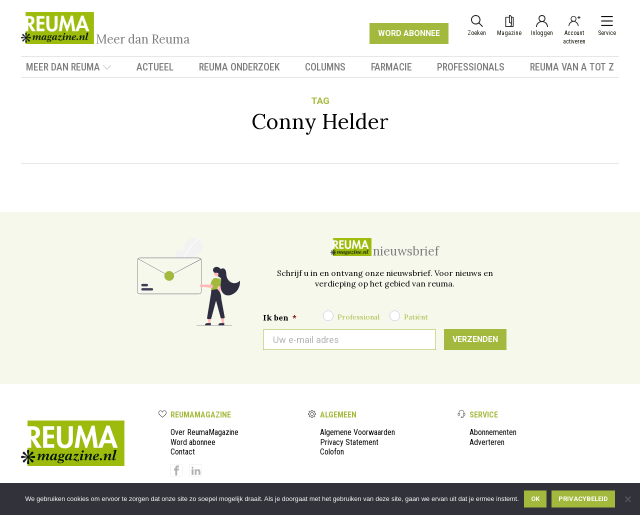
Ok (535, 498)
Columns (325, 67)
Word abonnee (193, 442)
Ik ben (279, 317)
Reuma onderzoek (239, 67)
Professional (359, 317)
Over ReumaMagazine (204, 432)
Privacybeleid (583, 498)
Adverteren (487, 442)
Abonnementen (493, 432)
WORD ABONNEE (409, 33)
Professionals (470, 67)
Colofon (332, 451)
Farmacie (391, 67)
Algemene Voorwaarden (357, 432)
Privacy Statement (349, 442)
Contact (182, 451)
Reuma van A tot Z (572, 67)
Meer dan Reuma (69, 67)
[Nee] (627, 499)
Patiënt (416, 317)
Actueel (155, 67)
